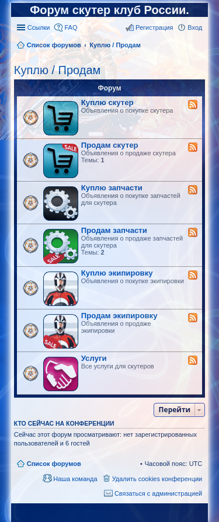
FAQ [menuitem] (70, 27)
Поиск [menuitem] (198, 46)
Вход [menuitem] (194, 27)
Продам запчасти (114, 230)
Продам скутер (109, 145)
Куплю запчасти (111, 187)
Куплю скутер (107, 102)
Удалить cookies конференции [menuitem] (157, 478)
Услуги (94, 358)
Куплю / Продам (57, 70)
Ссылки (38, 27)
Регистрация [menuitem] (154, 27)
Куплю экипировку (117, 273)
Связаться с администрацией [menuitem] (158, 493)
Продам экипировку (119, 315)
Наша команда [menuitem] (75, 478)
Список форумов (54, 463)
